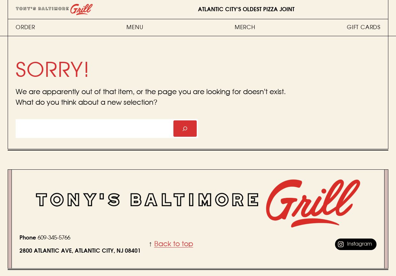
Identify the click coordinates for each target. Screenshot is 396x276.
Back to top (173, 244)
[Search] (185, 128)
